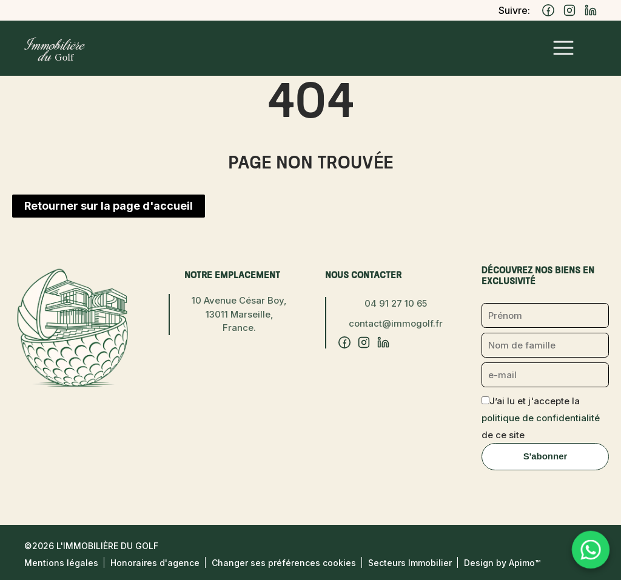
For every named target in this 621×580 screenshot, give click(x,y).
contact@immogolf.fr (396, 323)
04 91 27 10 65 (395, 303)
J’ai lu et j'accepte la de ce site (541, 418)
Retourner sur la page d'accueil (108, 205)
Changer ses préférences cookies (284, 563)
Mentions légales (61, 563)
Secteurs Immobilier (410, 563)
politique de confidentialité (541, 418)
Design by (502, 563)
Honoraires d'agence (155, 563)
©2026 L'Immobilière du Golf (91, 546)
